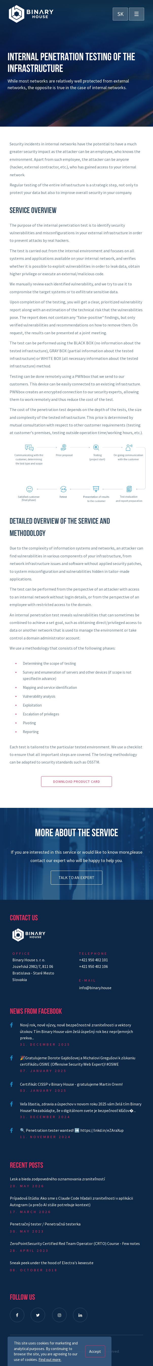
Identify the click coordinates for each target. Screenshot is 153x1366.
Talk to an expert (76, 877)
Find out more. (50, 1359)
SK (120, 13)
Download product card (76, 781)
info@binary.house (95, 987)
